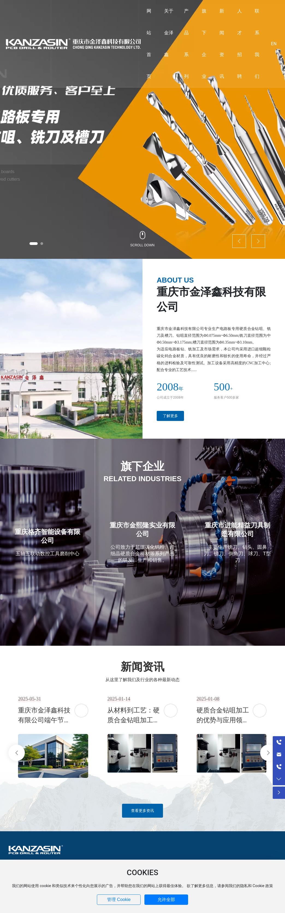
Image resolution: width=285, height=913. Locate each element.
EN (274, 43)
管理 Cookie (118, 899)
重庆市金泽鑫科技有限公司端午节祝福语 (44, 720)
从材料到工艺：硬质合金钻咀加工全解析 (133, 720)
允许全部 (166, 899)
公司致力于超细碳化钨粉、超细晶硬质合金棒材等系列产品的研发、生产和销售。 (142, 553)
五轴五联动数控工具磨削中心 (47, 553)
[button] (33, 243)
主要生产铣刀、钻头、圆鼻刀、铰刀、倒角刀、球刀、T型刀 (237, 553)
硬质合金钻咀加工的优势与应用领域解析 (223, 720)
